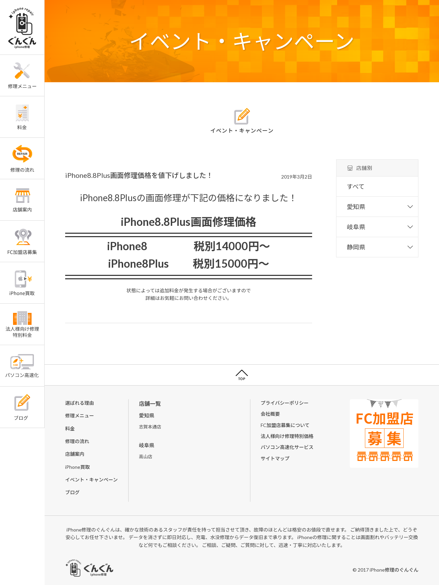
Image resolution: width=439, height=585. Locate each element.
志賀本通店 (150, 426)
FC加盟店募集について (285, 425)
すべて (356, 186)
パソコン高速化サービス (287, 447)
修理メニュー (79, 415)
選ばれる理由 (79, 403)
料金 (70, 428)
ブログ (72, 492)
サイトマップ (275, 458)
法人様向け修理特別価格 (287, 436)
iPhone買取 (77, 467)
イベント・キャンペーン (91, 480)
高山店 (145, 456)
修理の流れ (77, 441)
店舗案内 (74, 454)
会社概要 (270, 414)
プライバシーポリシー (285, 403)
